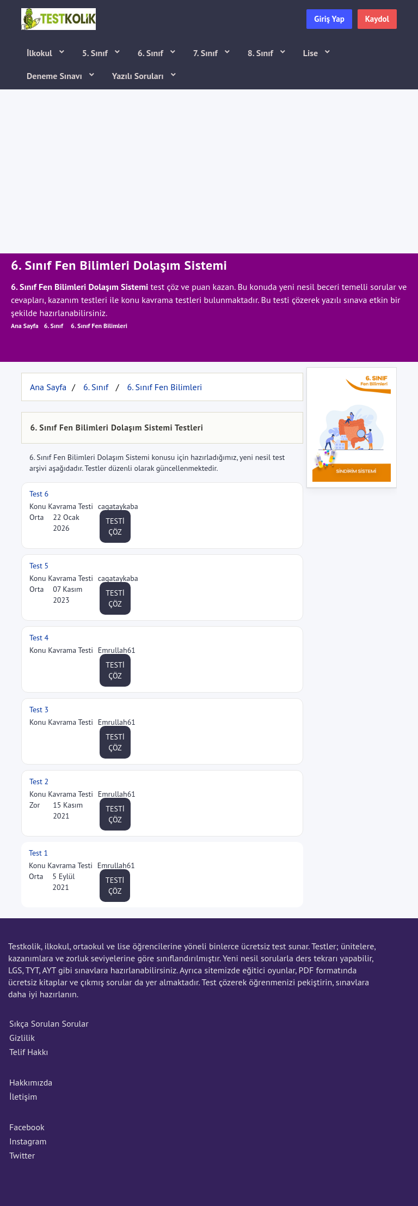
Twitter (22, 1155)
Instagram (27, 1141)
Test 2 (38, 781)
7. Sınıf (206, 52)
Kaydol (377, 19)
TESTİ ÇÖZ (115, 526)
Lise (311, 52)
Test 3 (38, 709)
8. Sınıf (261, 52)
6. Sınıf (151, 52)
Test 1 (38, 853)
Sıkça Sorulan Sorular (49, 1023)
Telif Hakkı (28, 1051)
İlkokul (40, 52)
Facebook (27, 1127)
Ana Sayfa (25, 326)
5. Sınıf (96, 52)
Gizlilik (22, 1037)
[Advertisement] (209, 171)
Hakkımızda (30, 1082)
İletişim (23, 1096)
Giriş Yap (329, 19)
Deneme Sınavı (55, 75)
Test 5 (38, 566)
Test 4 (38, 638)
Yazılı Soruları (139, 75)
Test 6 (38, 494)
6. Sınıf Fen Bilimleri (99, 326)
